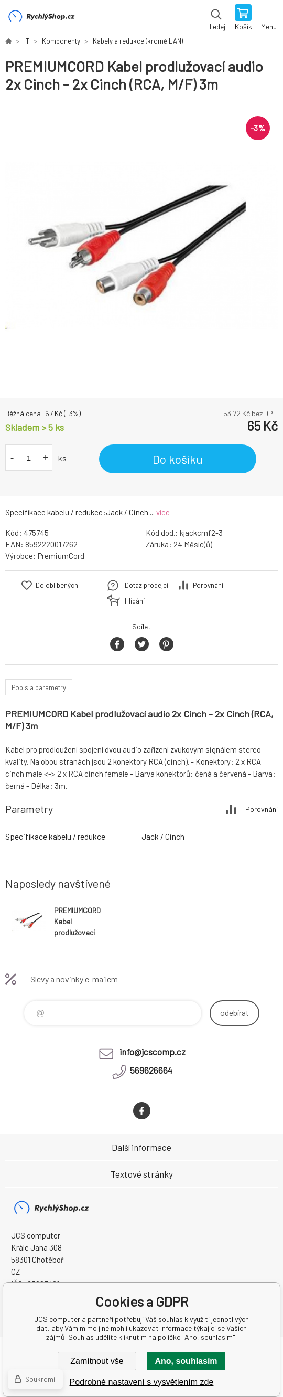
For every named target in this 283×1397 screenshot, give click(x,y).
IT (26, 41)
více (163, 512)
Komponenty (61, 41)
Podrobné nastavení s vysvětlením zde (142, 1382)
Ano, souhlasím (186, 1361)
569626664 (151, 1070)
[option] (141, 245)
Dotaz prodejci (146, 585)
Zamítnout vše (96, 1361)
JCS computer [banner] (41, 18)
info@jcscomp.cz (152, 1051)
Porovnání (208, 585)
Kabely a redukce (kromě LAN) (138, 41)
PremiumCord (61, 555)
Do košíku (178, 459)
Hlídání (135, 601)
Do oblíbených (57, 585)
